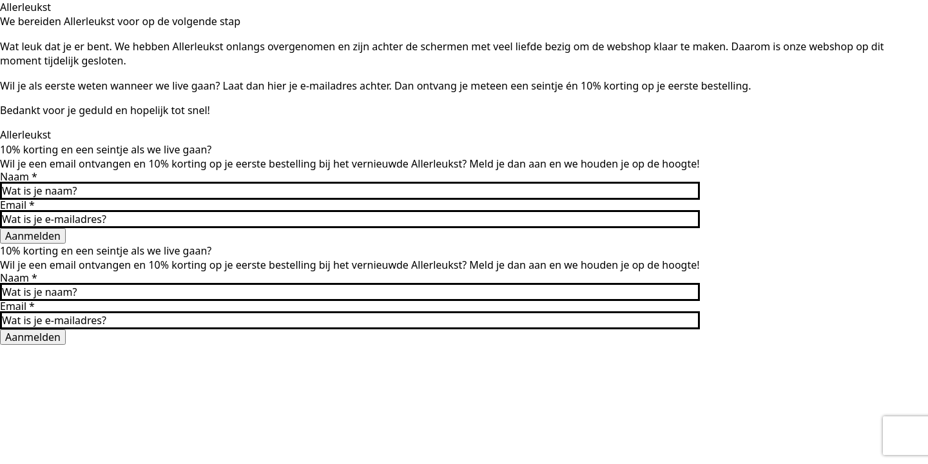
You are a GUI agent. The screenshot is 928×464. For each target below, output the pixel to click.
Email (17, 205)
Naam (18, 176)
